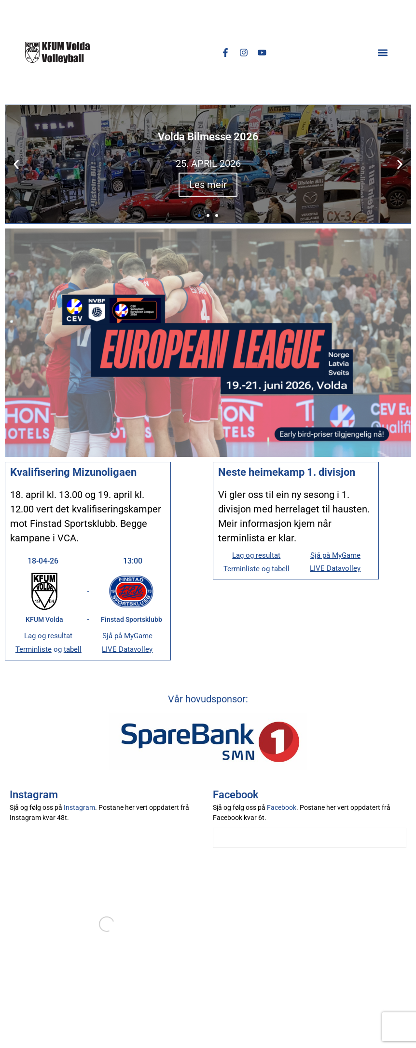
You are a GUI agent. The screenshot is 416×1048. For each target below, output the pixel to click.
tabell (73, 649)
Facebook (281, 807)
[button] (383, 52)
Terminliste (33, 649)
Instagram (79, 807)
